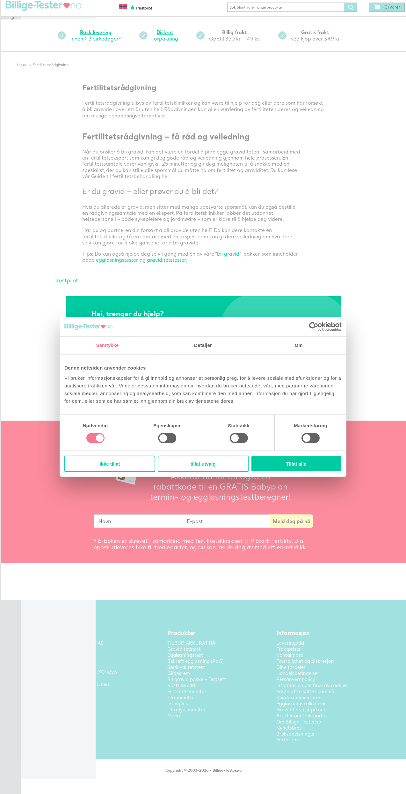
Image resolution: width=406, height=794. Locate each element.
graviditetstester (176, 269)
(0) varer (378, 16)
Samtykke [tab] (107, 345)
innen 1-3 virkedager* (106, 44)
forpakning (175, 44)
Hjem (35, 73)
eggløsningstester (127, 269)
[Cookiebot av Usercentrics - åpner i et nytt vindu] (314, 327)
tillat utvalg (202, 463)
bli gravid (239, 262)
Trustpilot (76, 289)
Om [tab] (298, 345)
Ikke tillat (109, 463)
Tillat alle (296, 463)
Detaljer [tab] (203, 345)
